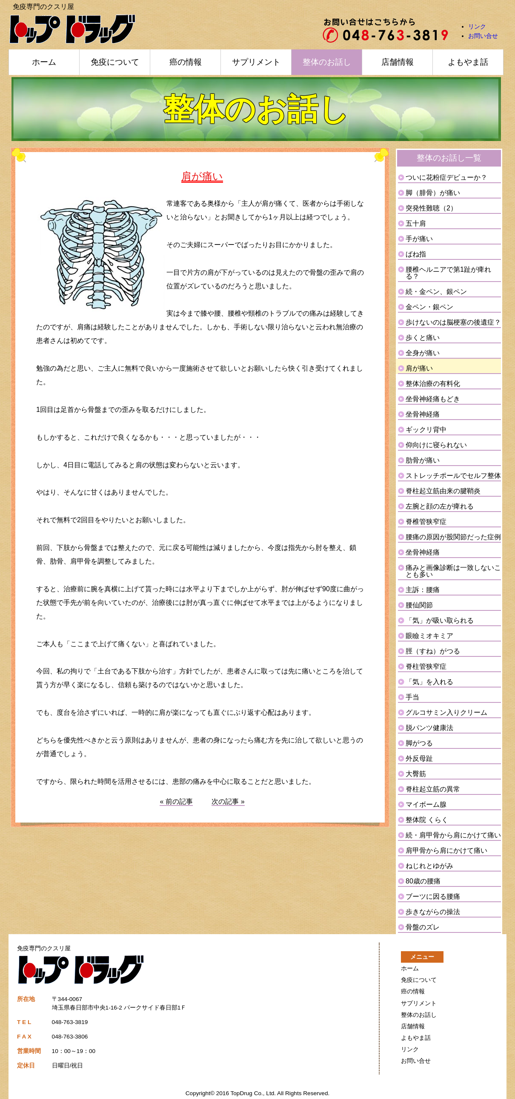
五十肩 (416, 223)
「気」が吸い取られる (440, 620)
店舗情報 (397, 62)
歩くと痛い (423, 337)
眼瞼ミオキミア (429, 635)
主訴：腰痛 (423, 589)
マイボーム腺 (426, 804)
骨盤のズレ (423, 927)
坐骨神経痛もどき (433, 399)
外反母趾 (419, 758)
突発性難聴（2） (431, 208)
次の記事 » (228, 801)
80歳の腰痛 (423, 881)
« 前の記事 (176, 801)
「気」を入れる (429, 681)
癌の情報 (185, 62)
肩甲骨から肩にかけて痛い (446, 850)
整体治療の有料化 (433, 383)
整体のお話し (327, 62)
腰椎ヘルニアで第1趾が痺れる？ (448, 273)
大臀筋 (416, 773)
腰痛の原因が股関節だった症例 (453, 537)
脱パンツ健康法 (429, 727)
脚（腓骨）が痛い (433, 192)
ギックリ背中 (426, 429)
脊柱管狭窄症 (426, 666)
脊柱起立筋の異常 (433, 789)
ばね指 (416, 254)
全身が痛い (423, 353)
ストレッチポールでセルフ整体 (453, 475)
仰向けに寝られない (436, 445)
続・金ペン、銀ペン (436, 291)
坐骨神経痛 (423, 414)
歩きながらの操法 (433, 911)
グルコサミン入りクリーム (446, 712)
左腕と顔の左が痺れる (440, 506)
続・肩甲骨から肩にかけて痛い (453, 835)
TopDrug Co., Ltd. (253, 1093)
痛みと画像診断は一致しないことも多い (453, 571)
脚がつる (419, 743)
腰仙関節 (419, 605)
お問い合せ (483, 35)
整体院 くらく (427, 819)
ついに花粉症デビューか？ (446, 177)
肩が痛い (419, 368)
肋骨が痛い (423, 460)
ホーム (44, 62)
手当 (412, 697)
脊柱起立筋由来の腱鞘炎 (443, 491)
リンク (477, 26)
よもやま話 (468, 62)
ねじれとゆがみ (429, 865)
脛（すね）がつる (433, 651)
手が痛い (419, 238)
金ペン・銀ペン (429, 307)
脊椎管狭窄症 (426, 521)
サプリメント (256, 62)
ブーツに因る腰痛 (433, 896)
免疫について (115, 62)
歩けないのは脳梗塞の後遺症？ (453, 322)
